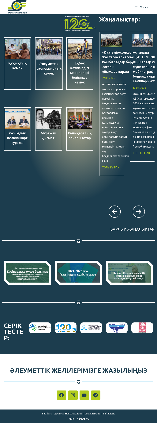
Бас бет (46, 413)
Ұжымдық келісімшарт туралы (17, 138)
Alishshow (83, 418)
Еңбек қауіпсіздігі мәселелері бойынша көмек (79, 72)
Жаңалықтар (92, 413)
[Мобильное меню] (142, 7)
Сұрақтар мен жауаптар (68, 413)
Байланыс (109, 413)
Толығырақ (111, 167)
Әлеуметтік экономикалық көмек (49, 68)
